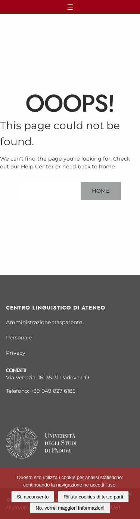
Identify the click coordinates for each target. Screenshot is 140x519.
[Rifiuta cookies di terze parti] (129, 492)
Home (101, 190)
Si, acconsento (33, 497)
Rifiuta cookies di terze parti (93, 497)
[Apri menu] (70, 7)
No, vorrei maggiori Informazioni (69, 508)
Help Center (50, 190)
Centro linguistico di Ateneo (55, 307)
